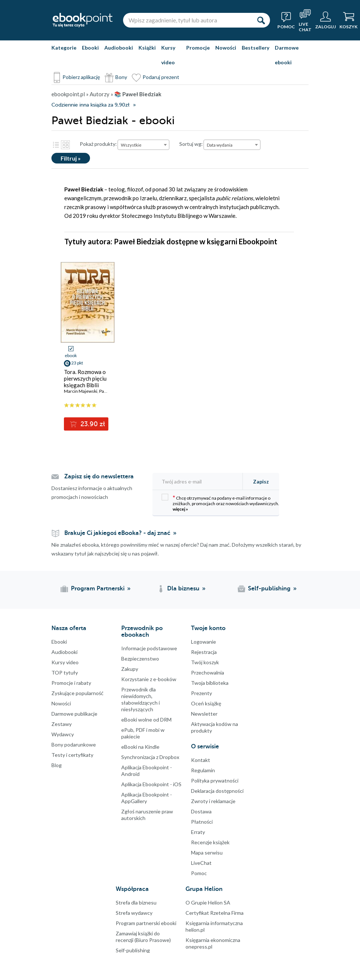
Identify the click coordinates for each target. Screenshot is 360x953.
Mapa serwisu (207, 852)
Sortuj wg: (191, 144)
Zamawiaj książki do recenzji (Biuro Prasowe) (143, 936)
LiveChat (201, 863)
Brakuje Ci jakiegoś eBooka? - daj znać (117, 533)
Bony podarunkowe (73, 744)
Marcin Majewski (80, 391)
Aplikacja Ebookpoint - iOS (151, 784)
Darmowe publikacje (74, 714)
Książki (147, 47)
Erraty (198, 832)
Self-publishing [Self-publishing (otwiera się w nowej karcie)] (269, 588)
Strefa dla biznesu (136, 902)
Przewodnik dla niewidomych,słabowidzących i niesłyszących (140, 699)
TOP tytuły (64, 672)
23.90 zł (92, 424)
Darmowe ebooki (287, 54)
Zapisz (261, 481)
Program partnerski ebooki (146, 923)
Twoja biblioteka (209, 683)
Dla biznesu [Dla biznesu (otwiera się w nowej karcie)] (183, 588)
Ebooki (90, 47)
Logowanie (203, 642)
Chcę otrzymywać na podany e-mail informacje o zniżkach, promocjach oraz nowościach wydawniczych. (220, 503)
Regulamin (203, 770)
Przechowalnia (207, 672)
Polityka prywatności (214, 780)
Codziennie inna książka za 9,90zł (90, 105)
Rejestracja (204, 652)
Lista (55, 144)
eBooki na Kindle (140, 747)
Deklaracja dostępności (217, 791)
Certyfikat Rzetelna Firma (215, 913)
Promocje (198, 47)
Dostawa (201, 811)
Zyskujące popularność (77, 693)
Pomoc (199, 873)
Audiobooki (118, 47)
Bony (121, 77)
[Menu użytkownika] (325, 20)
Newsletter (204, 714)
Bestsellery (255, 47)
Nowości (225, 47)
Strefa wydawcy (134, 913)
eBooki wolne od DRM (146, 719)
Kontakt (200, 760)
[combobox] (143, 145)
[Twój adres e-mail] (199, 481)
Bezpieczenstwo (140, 658)
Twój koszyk (205, 662)
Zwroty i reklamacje (213, 801)
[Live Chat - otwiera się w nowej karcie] (305, 20)
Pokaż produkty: (98, 144)
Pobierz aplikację (81, 77)
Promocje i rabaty (71, 683)
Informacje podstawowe (149, 648)
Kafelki (65, 144)
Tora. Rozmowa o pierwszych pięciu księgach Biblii (85, 378)
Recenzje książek (210, 842)
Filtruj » (71, 158)
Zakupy (129, 669)
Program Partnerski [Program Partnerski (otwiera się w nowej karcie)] (98, 588)
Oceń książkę (206, 703)
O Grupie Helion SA (208, 902)
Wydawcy (62, 734)
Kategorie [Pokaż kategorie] (63, 47)
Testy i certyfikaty (72, 755)
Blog (56, 765)
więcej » (180, 509)
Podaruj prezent (161, 77)
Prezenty (201, 693)
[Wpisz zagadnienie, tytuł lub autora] (187, 20)
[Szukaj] (261, 20)
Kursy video (168, 54)
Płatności (202, 822)
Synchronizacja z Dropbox (150, 757)
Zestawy (61, 724)
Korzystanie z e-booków (148, 679)
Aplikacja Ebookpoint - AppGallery (146, 797)
